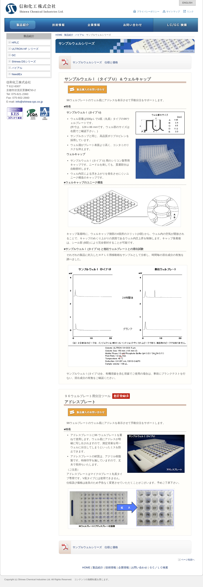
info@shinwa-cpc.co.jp (29, 101)
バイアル (15, 67)
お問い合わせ (139, 567)
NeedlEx (15, 74)
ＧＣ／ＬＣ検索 (158, 567)
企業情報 (123, 567)
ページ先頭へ (186, 559)
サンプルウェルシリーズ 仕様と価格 (88, 62)
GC (12, 55)
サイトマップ (171, 11)
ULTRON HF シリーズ (23, 48)
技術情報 (110, 567)
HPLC (13, 42)
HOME (58, 35)
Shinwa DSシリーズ (22, 61)
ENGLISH (187, 2)
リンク (188, 11)
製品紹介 (68, 35)
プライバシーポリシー (146, 11)
